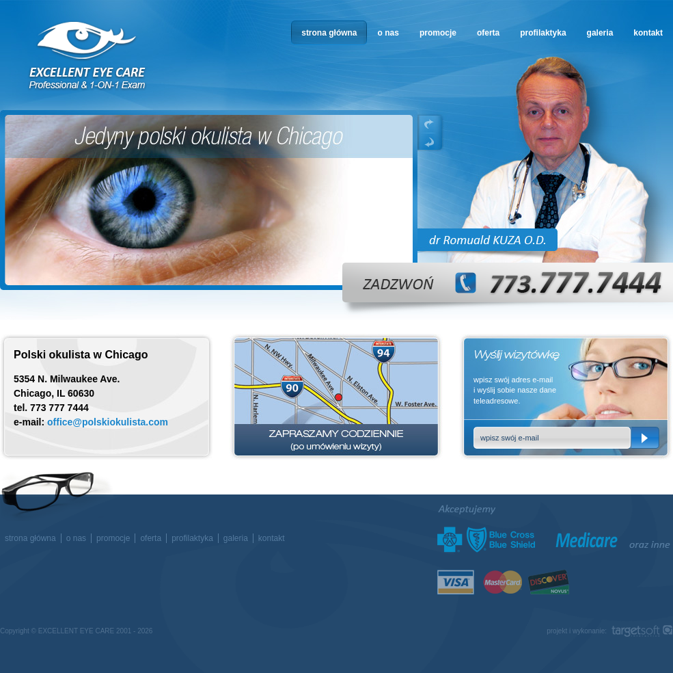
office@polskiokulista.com (107, 422)
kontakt (648, 33)
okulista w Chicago (88, 55)
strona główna (329, 33)
